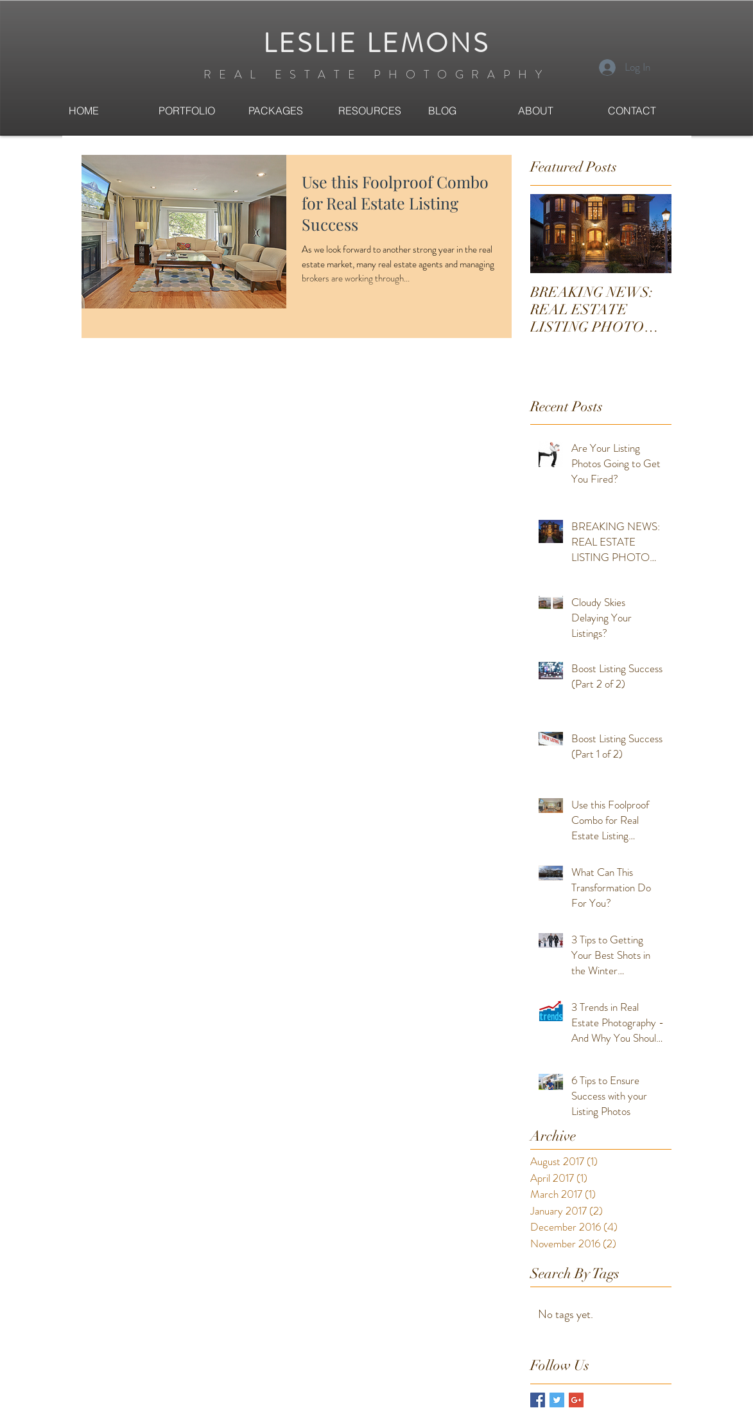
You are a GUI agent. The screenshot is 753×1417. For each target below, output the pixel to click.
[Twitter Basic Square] (557, 1400)
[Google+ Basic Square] (576, 1400)
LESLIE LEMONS (376, 43)
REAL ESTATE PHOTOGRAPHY (376, 74)
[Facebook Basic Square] (537, 1400)
